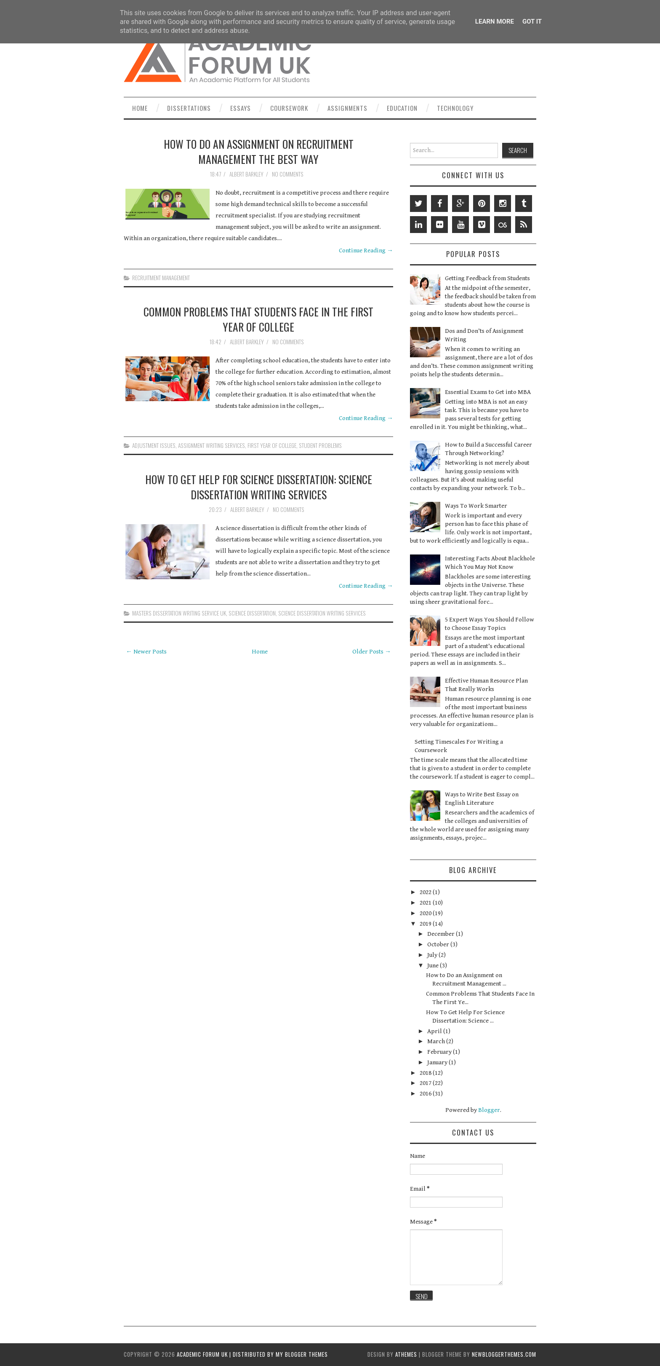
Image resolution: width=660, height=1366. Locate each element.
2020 (426, 913)
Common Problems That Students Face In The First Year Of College (258, 319)
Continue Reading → (366, 250)
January (438, 1062)
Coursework (289, 107)
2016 (426, 1093)
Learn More (494, 21)
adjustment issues (154, 445)
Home (140, 107)
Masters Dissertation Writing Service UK (179, 613)
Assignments (347, 107)
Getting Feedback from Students (487, 278)
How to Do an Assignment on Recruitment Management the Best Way (259, 151)
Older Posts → (371, 651)
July (433, 955)
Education (402, 107)
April (435, 1031)
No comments (288, 174)
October (438, 944)
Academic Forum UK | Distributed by (226, 1354)
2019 (426, 923)
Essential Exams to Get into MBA (488, 392)
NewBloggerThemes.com (504, 1354)
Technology (455, 107)
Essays (240, 107)
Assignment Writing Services (211, 445)
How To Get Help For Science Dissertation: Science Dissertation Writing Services (258, 486)
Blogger (489, 1110)
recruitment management (161, 277)
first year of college (272, 445)
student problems (320, 445)
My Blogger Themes (302, 1354)
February (440, 1051)
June (433, 965)
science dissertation (252, 613)
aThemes (406, 1354)
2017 (426, 1083)
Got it (532, 21)
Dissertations (189, 107)
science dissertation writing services (322, 613)
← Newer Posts (146, 651)
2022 (426, 892)
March (436, 1041)
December (441, 933)
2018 (426, 1073)
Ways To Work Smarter (476, 505)
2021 (426, 902)
